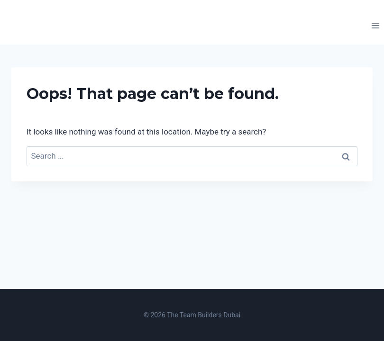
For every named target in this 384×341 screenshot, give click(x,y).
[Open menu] (375, 25)
